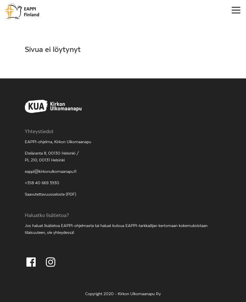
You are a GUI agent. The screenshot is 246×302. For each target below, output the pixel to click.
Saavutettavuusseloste (45, 194)
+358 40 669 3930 (42, 183)
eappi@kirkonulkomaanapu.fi (50, 171)
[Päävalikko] (236, 11)
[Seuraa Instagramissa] (50, 262)
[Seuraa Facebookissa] (31, 262)
